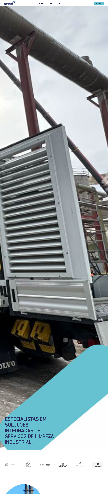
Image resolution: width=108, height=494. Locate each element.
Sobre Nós (41, 3)
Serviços (61, 3)
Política (51, 3)
